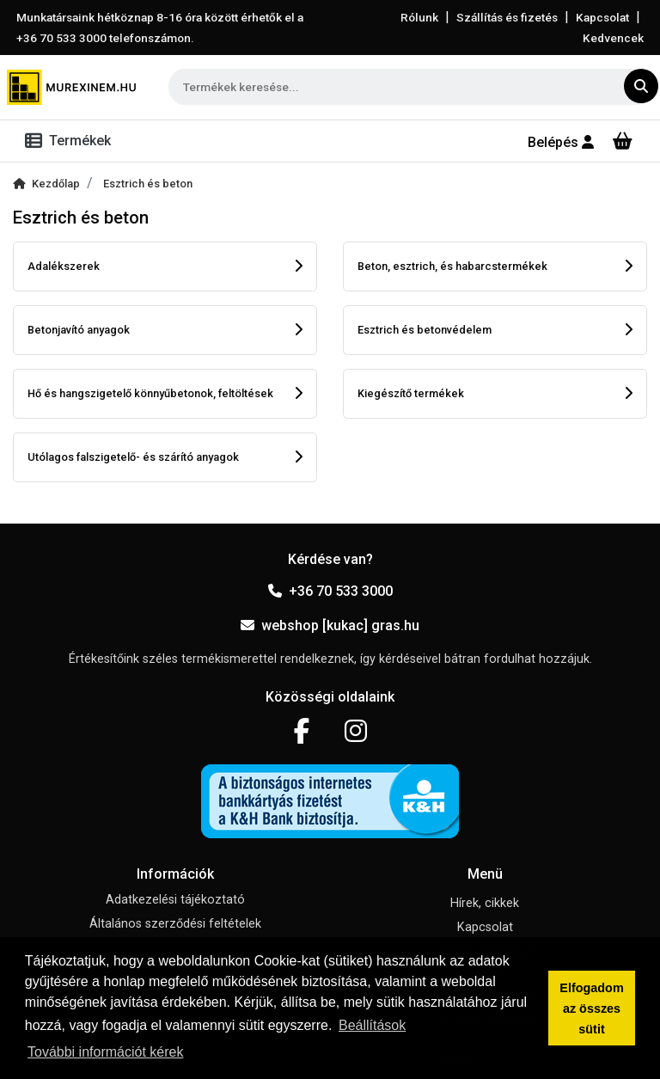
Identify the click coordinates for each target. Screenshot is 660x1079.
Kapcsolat (602, 17)
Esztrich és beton (147, 183)
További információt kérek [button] (105, 1052)
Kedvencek (613, 38)
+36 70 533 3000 (330, 591)
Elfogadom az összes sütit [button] (591, 1008)
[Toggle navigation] (71, 141)
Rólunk (419, 17)
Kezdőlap (46, 183)
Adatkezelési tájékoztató (175, 899)
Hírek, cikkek (484, 903)
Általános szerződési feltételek (175, 924)
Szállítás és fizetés (507, 17)
